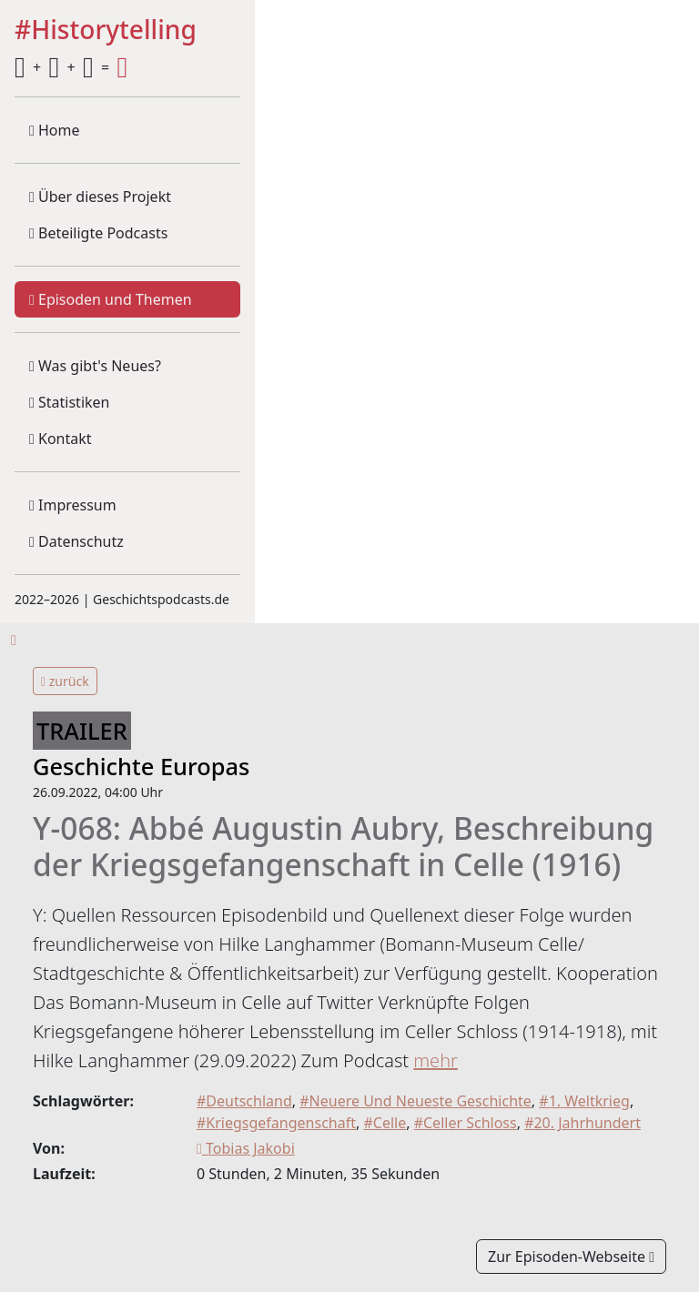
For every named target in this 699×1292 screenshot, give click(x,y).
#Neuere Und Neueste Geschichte (415, 1101)
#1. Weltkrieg (584, 1101)
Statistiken (69, 402)
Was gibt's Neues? (95, 366)
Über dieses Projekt (100, 197)
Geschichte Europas (141, 766)
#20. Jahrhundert (582, 1123)
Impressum (72, 505)
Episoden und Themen (110, 299)
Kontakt (60, 439)
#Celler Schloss (465, 1123)
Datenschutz (76, 541)
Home (54, 130)
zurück (65, 681)
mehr (435, 1060)
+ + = (71, 67)
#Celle (384, 1123)
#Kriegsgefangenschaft (276, 1123)
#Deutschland (244, 1101)
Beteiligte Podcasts (98, 233)
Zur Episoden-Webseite (571, 1257)
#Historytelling (106, 30)
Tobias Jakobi (246, 1148)
